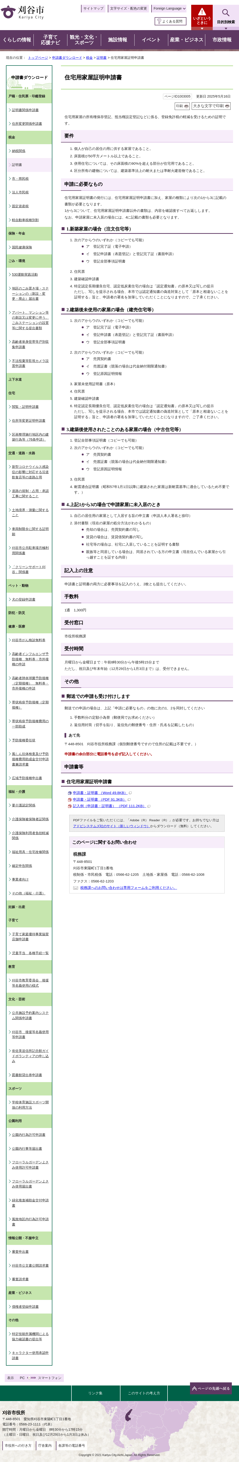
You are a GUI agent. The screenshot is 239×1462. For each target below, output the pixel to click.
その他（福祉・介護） (28, 893)
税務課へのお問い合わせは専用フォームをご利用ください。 (128, 888)
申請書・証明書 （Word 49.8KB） (102, 793)
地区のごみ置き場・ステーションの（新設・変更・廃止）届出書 (30, 293)
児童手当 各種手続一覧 (30, 953)
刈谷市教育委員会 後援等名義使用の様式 (30, 982)
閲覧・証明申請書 (25, 407)
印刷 (179, 106)
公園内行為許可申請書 (28, 1135)
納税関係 (18, 151)
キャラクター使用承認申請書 (30, 1355)
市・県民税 (20, 179)
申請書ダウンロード (67, 58)
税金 (89, 58)
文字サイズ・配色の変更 (128, 8)
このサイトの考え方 (144, 1393)
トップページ (38, 58)
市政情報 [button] (222, 39)
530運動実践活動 (25, 274)
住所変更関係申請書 (27, 124)
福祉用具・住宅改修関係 (30, 852)
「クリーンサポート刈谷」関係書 (28, 569)
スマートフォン (49, 1378)
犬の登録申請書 (23, 599)
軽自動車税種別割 (25, 220)
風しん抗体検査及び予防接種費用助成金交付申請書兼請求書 (30, 759)
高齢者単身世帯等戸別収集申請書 (30, 344)
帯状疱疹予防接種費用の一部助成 (30, 723)
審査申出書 (20, 1252)
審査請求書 (20, 1279)
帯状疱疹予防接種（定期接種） (30, 704)
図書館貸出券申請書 (27, 1075)
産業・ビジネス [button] (186, 39)
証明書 (102, 58)
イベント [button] (151, 39)
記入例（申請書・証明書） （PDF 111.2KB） (111, 806)
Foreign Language (168, 8)
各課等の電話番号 (71, 1445)
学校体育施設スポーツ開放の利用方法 (30, 1104)
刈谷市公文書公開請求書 (30, 1265)
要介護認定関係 (23, 805)
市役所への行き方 (18, 1445)
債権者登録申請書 (25, 1307)
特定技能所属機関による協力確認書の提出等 (30, 1336)
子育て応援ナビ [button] (50, 39)
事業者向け (20, 879)
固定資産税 (20, 206)
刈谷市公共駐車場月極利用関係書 (30, 550)
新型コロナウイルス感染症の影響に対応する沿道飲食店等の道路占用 (30, 472)
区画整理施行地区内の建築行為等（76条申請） (30, 437)
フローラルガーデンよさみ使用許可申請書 (30, 1164)
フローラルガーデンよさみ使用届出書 (30, 1183)
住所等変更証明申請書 (28, 420)
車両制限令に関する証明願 (30, 531)
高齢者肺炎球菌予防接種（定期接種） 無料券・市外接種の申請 (30, 683)
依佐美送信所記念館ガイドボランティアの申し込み (30, 1056)
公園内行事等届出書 (27, 1148)
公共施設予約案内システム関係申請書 (30, 1015)
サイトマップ (93, 8)
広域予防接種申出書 (27, 778)
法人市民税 (20, 192)
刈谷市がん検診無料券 (28, 640)
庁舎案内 (45, 1445)
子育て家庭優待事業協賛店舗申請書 (30, 936)
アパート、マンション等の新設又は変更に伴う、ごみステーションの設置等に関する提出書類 (30, 320)
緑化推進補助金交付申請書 (30, 1202)
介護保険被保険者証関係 (30, 819)
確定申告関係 (22, 866)
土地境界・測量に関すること (30, 512)
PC (22, 1378)
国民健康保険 (22, 247)
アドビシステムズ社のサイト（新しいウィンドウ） (111, 826)
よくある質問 (172, 21)
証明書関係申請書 (25, 110)
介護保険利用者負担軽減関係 (30, 835)
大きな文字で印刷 (208, 106)
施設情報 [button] (117, 39)
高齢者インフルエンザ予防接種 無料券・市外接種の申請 (30, 659)
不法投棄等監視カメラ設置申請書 (30, 363)
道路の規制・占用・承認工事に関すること (30, 493)
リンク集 (95, 1393)
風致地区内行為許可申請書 (30, 1221)
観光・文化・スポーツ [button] (84, 39)
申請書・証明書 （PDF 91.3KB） (101, 799)
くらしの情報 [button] (16, 39)
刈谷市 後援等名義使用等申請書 (30, 1034)
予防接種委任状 (23, 740)
